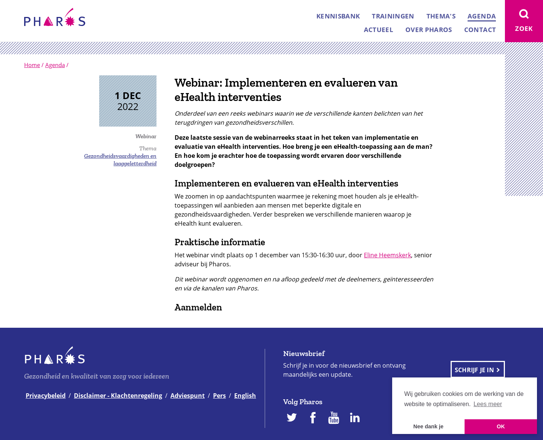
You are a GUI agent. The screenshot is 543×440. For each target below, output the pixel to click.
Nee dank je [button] (428, 426)
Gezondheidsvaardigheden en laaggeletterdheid (120, 159)
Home (32, 65)
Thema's (441, 16)
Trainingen (393, 16)
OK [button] (501, 426)
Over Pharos (428, 29)
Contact (480, 29)
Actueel (378, 29)
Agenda (482, 16)
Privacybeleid (46, 395)
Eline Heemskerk (387, 255)
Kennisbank (338, 16)
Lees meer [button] (488, 404)
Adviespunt (187, 395)
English (245, 395)
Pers (219, 395)
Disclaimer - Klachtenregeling (118, 395)
